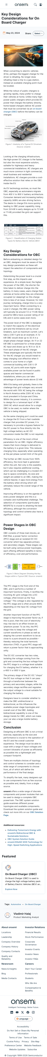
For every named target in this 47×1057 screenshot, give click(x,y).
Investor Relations (35, 927)
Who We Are (31, 983)
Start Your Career (33, 969)
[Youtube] (17, 1012)
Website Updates (17, 1049)
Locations (6, 932)
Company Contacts (11, 951)
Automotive (16, 904)
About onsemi (9, 927)
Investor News (32, 954)
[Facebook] (28, 1012)
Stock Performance (34, 937)
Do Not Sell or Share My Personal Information (23, 1032)
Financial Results (33, 932)
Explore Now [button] (11, 889)
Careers (29, 963)
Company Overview (11, 941)
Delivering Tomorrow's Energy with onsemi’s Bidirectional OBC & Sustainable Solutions (24, 833)
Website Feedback (32, 1045)
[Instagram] (33, 1012)
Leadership (7, 937)
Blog (4, 973)
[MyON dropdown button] (41, 4)
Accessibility (23, 1026)
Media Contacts (9, 978)
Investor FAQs (31, 959)
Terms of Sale (30, 1037)
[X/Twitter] (23, 1012)
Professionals (31, 973)
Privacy (25, 1041)
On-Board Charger (33, 904)
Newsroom (7, 963)
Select (37, 33)
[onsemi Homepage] (21, 4)
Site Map (35, 1041)
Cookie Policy (13, 1041)
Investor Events (32, 949)
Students (29, 978)
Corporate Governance (30, 943)
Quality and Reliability (7, 957)
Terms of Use (15, 1037)
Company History (10, 946)
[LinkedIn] (12, 1012)
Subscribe (32, 1049)
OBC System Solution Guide (21, 839)
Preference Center (13, 1045)
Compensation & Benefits (33, 989)
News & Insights (9, 969)
